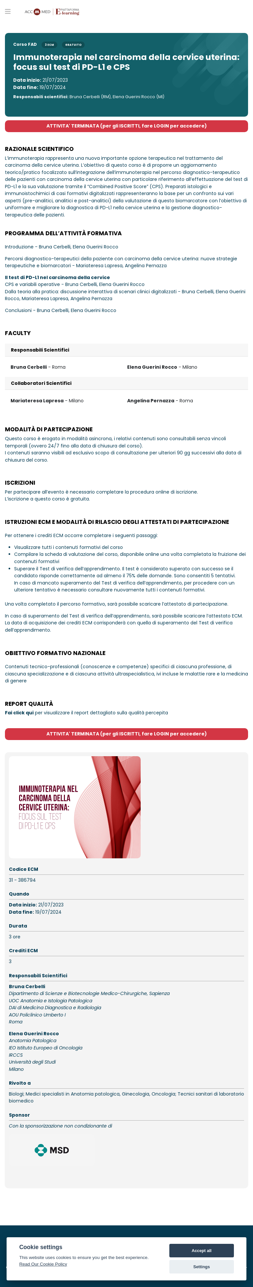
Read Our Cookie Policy (43, 1264)
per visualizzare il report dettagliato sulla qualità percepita (86, 712)
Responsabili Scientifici (40, 350)
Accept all (201, 1250)
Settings (201, 1266)
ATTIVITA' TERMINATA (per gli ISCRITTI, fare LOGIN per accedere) (126, 126)
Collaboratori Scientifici (41, 383)
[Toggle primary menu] (8, 11)
